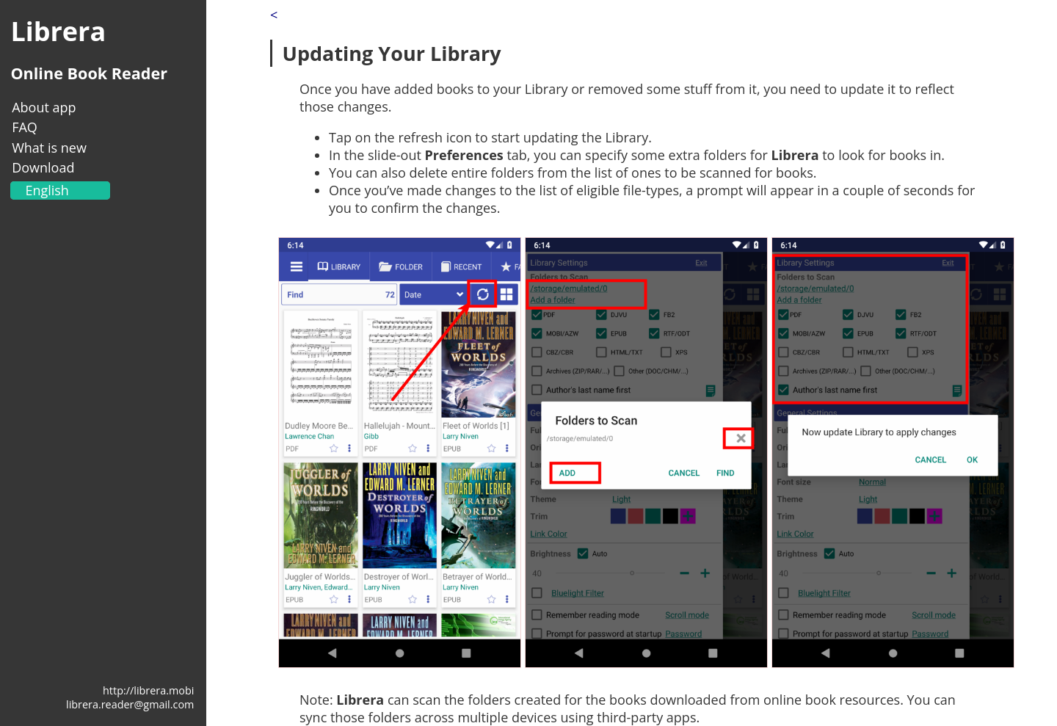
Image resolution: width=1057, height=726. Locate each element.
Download (43, 167)
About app (44, 107)
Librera (58, 31)
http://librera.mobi (148, 690)
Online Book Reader (88, 73)
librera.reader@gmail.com (130, 704)
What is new (49, 147)
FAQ (24, 127)
